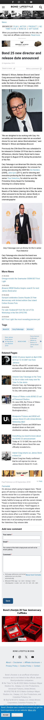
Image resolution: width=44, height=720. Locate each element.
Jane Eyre (12, 173)
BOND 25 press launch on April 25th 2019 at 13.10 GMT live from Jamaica (27, 360)
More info (32, 710)
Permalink (6, 486)
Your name (7, 535)
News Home (22, 341)
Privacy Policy (12, 666)
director (30, 329)
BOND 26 (22, 29)
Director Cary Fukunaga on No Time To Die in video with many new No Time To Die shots (26, 379)
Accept (5, 715)
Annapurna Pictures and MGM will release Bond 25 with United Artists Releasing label (26, 419)
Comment (7, 554)
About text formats (33, 575)
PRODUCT (32, 26)
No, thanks (17, 715)
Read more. (35, 35)
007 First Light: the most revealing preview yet (21, 319)
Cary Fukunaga (17, 329)
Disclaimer (17, 662)
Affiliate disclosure (32, 662)
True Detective (13, 178)
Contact (37, 666)
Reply (40, 481)
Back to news (7, 68)
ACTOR (23, 26)
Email (5, 542)
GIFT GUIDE (33, 29)
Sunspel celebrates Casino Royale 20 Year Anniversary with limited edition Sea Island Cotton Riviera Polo (19, 300)
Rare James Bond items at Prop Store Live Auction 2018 (9, 341)
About (8, 662)
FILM (15, 26)
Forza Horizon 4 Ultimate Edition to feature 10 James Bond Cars (34, 341)
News (4, 22)
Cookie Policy (25, 666)
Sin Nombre (35, 170)
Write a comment (32, 69)
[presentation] (21, 591)
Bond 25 (6, 329)
